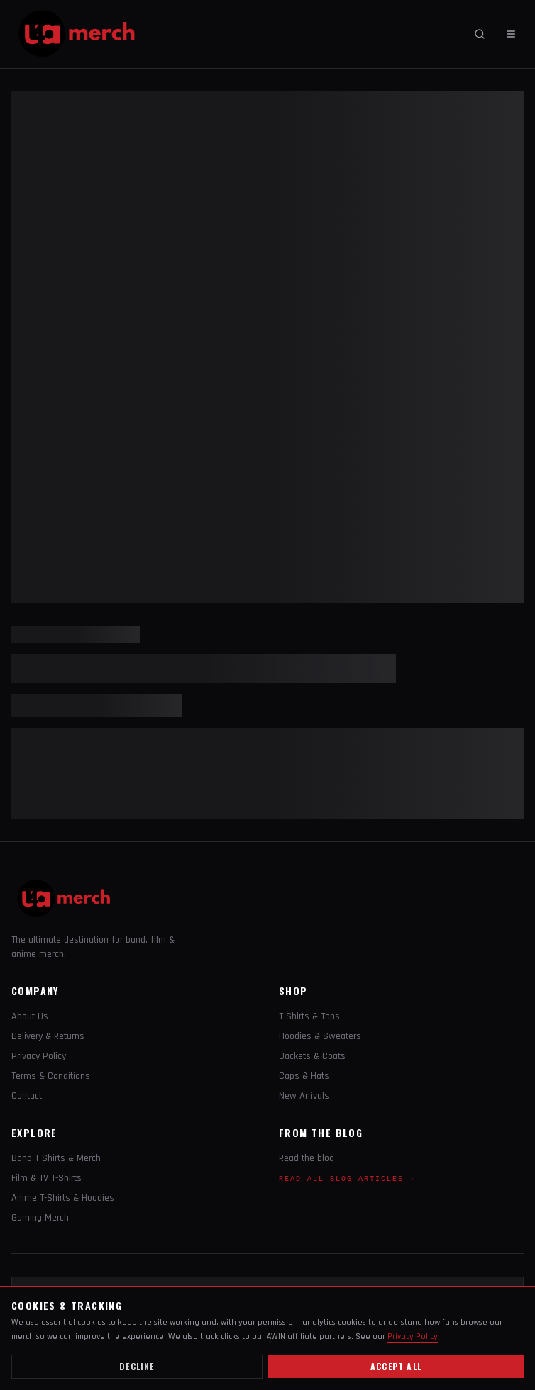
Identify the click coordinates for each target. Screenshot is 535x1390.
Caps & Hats (304, 1076)
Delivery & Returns (47, 1036)
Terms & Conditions (50, 1076)
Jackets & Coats (312, 1056)
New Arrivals (304, 1095)
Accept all (395, 1366)
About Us (29, 1016)
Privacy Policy (38, 1056)
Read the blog (306, 1158)
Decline (136, 1366)
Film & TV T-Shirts (46, 1178)
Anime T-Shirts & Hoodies (62, 1198)
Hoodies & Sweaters (320, 1036)
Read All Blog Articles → (347, 1179)
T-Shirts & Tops (309, 1016)
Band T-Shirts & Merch (56, 1158)
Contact (26, 1095)
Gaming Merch (40, 1217)
